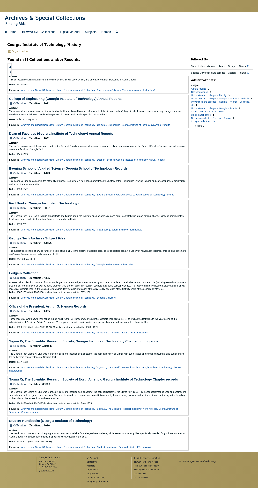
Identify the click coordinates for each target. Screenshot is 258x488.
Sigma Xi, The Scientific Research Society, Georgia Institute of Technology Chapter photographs (83, 341)
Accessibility (140, 473)
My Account (92, 458)
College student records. (203, 121)
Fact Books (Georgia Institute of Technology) (44, 203)
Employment (92, 469)
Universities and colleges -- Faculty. (209, 95)
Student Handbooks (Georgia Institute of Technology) (50, 421)
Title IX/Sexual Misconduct (146, 466)
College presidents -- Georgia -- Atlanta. (211, 118)
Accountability (141, 477)
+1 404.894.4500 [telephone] (49, 467)
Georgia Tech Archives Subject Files (37, 238)
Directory (91, 466)
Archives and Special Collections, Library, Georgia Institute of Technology (58, 90)
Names (106, 32)
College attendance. (201, 115)
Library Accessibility (96, 477)
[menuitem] (107, 458)
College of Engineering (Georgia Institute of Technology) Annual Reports (65, 98)
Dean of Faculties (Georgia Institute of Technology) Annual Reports (61, 133)
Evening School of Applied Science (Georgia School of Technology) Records (68, 168)
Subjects (90, 32)
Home (10, 32)
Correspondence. (200, 92)
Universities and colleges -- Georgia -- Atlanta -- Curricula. (220, 98)
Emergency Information (97, 481)
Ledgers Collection (23, 273)
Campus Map (47, 470)
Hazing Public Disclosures (146, 469)
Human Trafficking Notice (146, 462)
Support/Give (93, 473)
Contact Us (92, 462)
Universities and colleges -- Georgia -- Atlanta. (214, 108)
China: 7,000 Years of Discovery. (208, 111)
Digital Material (70, 32)
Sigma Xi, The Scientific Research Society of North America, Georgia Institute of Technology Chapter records (93, 379)
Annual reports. (199, 88)
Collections (48, 32)
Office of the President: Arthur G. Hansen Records (48, 306)
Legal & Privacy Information (147, 458)
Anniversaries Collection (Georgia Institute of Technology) (126, 90)
